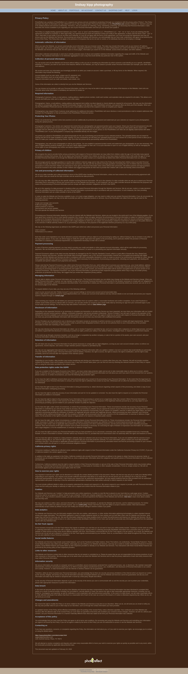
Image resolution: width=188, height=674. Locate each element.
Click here (127, 497)
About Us (62, 10)
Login (134, 10)
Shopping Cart (116, 10)
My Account (87, 10)
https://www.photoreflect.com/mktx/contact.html (51, 635)
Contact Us (100, 10)
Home (53, 10)
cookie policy (83, 505)
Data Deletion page (99, 304)
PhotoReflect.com (118, 24)
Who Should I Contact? (101, 671)
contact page (59, 295)
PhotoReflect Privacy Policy (87, 671)
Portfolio (74, 10)
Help (127, 10)
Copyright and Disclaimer (85, 670)
